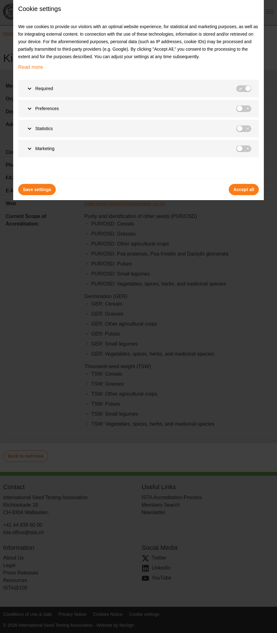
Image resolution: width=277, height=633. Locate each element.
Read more (30, 67)
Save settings (37, 189)
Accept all (243, 189)
